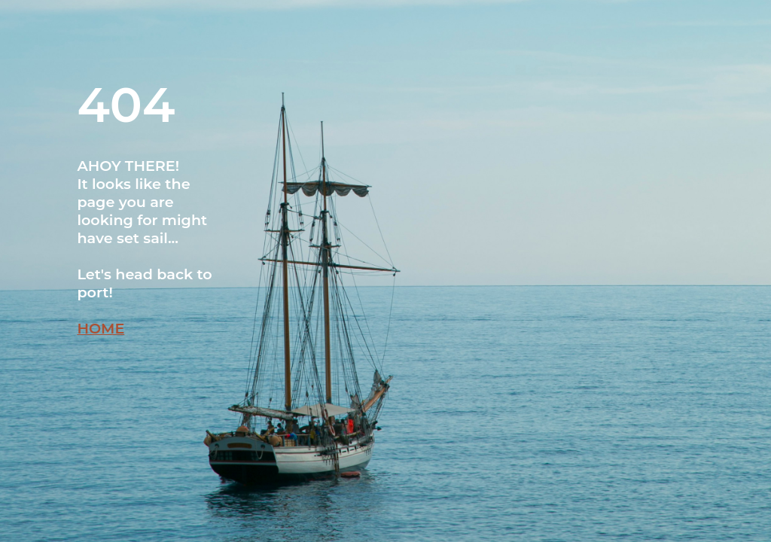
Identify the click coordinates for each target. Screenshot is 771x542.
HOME (100, 328)
